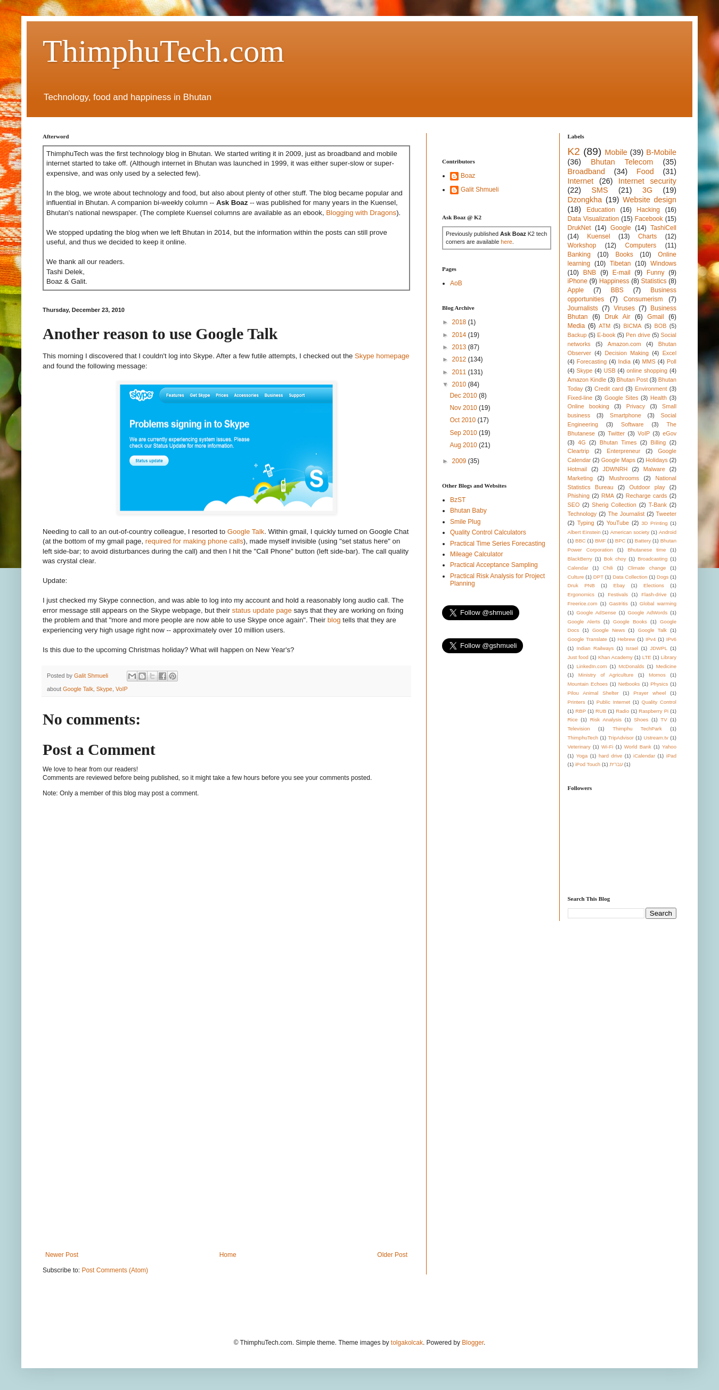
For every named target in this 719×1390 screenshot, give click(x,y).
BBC (580, 541)
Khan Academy (615, 657)
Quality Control (658, 702)
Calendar (578, 568)
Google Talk (245, 532)
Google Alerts (584, 621)
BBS (617, 290)
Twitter (616, 433)
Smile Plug (465, 521)
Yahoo (669, 747)
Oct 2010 (463, 420)
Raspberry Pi (653, 711)
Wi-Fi (607, 747)
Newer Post (61, 1255)
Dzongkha (585, 199)
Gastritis (618, 603)
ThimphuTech (583, 738)
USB (609, 370)
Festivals (618, 594)
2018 (460, 322)
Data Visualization (593, 219)
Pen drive (638, 335)
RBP (580, 711)
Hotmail (577, 469)
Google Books (630, 621)
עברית (616, 764)
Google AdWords (648, 612)
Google (620, 228)
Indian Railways (595, 648)
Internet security (647, 181)
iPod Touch (587, 764)
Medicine (666, 666)
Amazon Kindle (587, 379)
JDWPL (658, 648)
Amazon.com (624, 344)
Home (227, 1255)
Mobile (615, 152)
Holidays (656, 460)
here (506, 241)
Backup (577, 335)
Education (600, 209)
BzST (457, 500)
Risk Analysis (606, 719)
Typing (585, 523)
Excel (669, 353)
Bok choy (615, 559)
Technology (582, 514)
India (624, 361)
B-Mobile (661, 152)
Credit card (608, 388)
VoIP (122, 689)
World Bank (637, 747)
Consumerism (643, 299)
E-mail (621, 272)
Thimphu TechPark (637, 728)
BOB (661, 326)
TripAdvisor (621, 738)
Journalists (583, 308)
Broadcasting (652, 559)
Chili (608, 568)
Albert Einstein (584, 532)
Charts (647, 236)
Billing (658, 442)
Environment (651, 388)
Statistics (654, 281)
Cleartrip (579, 451)
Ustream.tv (655, 738)
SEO (574, 504)
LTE (646, 657)
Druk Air (617, 316)
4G (581, 442)
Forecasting (592, 361)
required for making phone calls (194, 541)
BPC (620, 541)
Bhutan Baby (468, 510)
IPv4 (651, 639)
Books (624, 254)
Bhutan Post (632, 379)
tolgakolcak (407, 1342)
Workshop (582, 245)
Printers (576, 702)
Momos (657, 675)
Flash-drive (653, 594)
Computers (641, 245)
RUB (600, 711)
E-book (606, 335)
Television (579, 728)
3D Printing (654, 523)
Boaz (468, 175)
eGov (669, 433)
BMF (600, 541)
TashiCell (663, 228)
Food (645, 171)
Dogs (662, 577)
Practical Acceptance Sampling (494, 565)
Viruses (624, 308)
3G (647, 190)
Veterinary (579, 747)
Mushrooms (624, 478)
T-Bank (658, 504)
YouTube (618, 523)
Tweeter (666, 514)
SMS (599, 190)
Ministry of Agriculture (606, 675)
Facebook (649, 219)
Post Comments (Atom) (114, 1270)
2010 (460, 384)
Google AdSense (596, 612)
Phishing (579, 495)
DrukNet (579, 228)
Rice (573, 719)
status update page (262, 610)
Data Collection (629, 577)
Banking (579, 254)
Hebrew (626, 639)
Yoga (582, 756)
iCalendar (644, 756)
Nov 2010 (464, 408)
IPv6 (671, 639)
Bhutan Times (618, 442)
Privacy (635, 406)
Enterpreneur (623, 451)
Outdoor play (647, 487)
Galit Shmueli (480, 189)
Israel (632, 648)
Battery (643, 541)
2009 (460, 461)
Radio (622, 711)
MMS (648, 361)
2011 (460, 372)
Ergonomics (581, 594)
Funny (655, 272)
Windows (663, 263)
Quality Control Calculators (488, 532)
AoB (456, 283)
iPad (671, 756)
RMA (607, 495)
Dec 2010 (464, 395)
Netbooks (629, 684)
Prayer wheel (649, 693)
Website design (649, 199)
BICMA (632, 326)
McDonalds (631, 666)
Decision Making (627, 353)
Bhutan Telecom (622, 162)
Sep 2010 (464, 433)
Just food (578, 657)
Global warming (658, 603)
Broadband (586, 171)
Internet (581, 181)
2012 (460, 359)
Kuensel (598, 236)
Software (632, 424)
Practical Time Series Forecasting (497, 543)
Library (668, 657)
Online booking (588, 406)
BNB (590, 272)
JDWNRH (615, 469)
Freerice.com (583, 603)
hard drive (610, 756)
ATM (604, 326)
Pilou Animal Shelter (593, 693)
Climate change (646, 568)
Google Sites (621, 397)
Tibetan (620, 263)
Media (576, 326)
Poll (671, 361)
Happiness (614, 281)
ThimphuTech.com (163, 51)
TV (663, 719)
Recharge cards (646, 495)
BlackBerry (580, 559)
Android (667, 532)
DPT (598, 577)
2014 (460, 335)
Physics (659, 684)
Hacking (648, 209)
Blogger (473, 1342)
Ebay (619, 585)
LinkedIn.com (591, 666)
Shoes (641, 719)
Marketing (580, 478)
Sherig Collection (614, 504)
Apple (576, 290)
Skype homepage (382, 356)
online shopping (647, 370)
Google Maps (618, 460)
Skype (104, 689)
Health (658, 397)
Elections (653, 585)
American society (629, 532)
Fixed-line (580, 397)
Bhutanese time (646, 550)
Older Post (392, 1255)
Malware (654, 469)
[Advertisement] (100, 1138)
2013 (460, 347)
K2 (574, 151)
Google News (608, 630)
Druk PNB (581, 585)
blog (334, 620)
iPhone (577, 281)
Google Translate (587, 639)
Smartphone (625, 415)
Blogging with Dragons (361, 213)
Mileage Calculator (476, 554)
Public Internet (613, 702)
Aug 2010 (464, 445)
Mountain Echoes (588, 684)
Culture (576, 577)
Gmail (655, 316)
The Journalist (626, 514)
